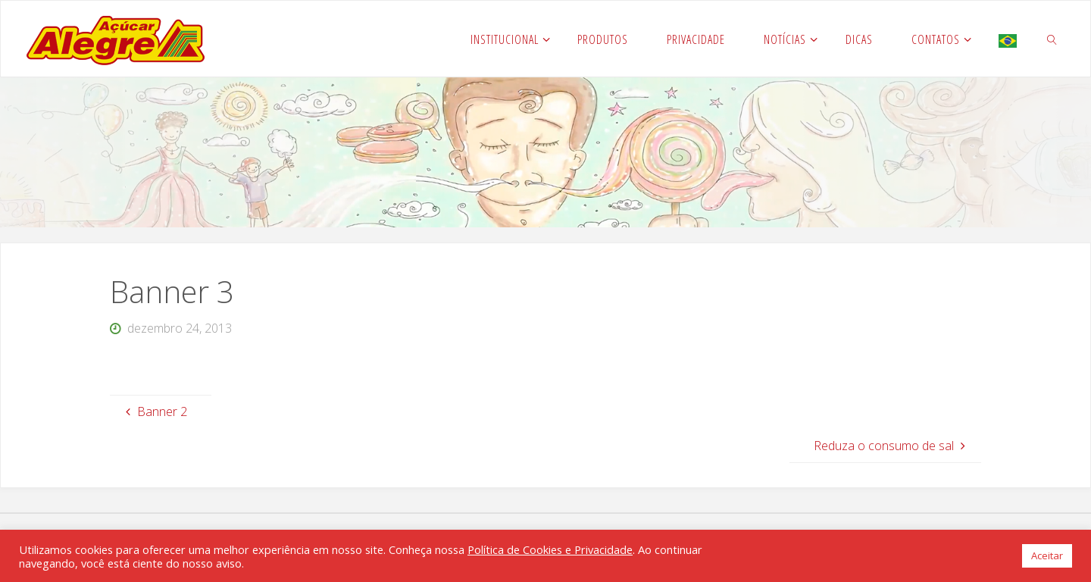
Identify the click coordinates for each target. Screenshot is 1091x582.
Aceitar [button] (1047, 555)
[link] (1052, 39)
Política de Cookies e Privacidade (550, 549)
